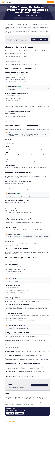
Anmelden (43, 2)
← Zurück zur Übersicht (10, 421)
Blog (38, 2)
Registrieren (50, 2)
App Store (10, 413)
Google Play (19, 413)
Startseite (16, 2)
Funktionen (21, 2)
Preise (26, 2)
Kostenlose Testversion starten (39, 39)
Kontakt (34, 2)
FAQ (30, 2)
